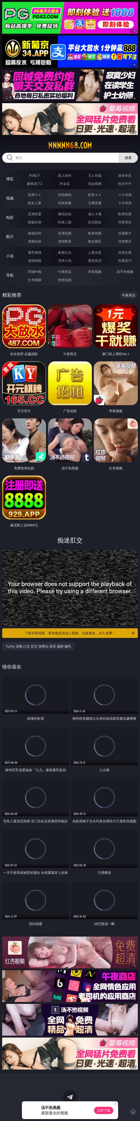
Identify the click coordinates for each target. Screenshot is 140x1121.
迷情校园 (34, 260)
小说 (10, 255)
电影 (10, 217)
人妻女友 (95, 252)
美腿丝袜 (34, 241)
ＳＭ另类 (125, 203)
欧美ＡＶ (95, 194)
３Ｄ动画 (125, 194)
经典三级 (64, 222)
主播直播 (95, 203)
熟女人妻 (34, 203)
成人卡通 (95, 214)
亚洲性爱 (34, 214)
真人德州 (64, 175)
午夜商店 (64, 271)
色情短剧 (64, 279)
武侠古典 (125, 252)
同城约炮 (34, 271)
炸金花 (65, 183)
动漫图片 (125, 233)
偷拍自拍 (64, 214)
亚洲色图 (64, 233)
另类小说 (64, 260)
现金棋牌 (95, 183)
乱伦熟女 (95, 222)
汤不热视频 (124, 271)
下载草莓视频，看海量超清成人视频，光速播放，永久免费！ (80, 633)
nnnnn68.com (70, 145)
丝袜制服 (64, 203)
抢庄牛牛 (125, 183)
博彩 (10, 179)
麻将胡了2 (34, 183)
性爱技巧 (125, 260)
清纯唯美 (64, 241)
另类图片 (125, 241)
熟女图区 (95, 241)
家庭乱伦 (64, 252)
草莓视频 (95, 271)
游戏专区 (125, 175)
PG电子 (34, 175)
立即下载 (103, 1110)
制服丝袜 (34, 222)
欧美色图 (95, 233)
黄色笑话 (95, 260)
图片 (10, 236)
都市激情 (34, 252)
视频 (10, 198)
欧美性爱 (125, 214)
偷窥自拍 (34, 233)
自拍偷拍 (64, 194)
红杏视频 (34, 279)
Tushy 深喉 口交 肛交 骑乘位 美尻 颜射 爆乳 (38, 646)
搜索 (128, 157)
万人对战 (95, 175)
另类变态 (125, 222)
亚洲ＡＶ (34, 194)
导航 (10, 275)
